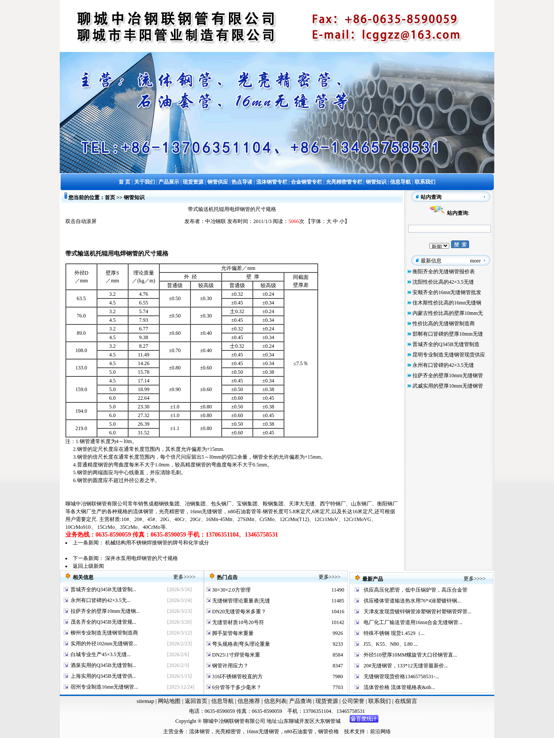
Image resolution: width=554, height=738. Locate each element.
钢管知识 (134, 197)
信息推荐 (248, 701)
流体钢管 (143, 511)
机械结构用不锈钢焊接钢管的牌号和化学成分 (157, 543)
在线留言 (406, 701)
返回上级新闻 (88, 566)
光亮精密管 (172, 511)
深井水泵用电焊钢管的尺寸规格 (141, 558)
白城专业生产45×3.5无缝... (101, 654)
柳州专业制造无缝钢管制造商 (104, 633)
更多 (178, 577)
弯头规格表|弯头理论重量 (240, 644)
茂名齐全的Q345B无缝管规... (103, 622)
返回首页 (195, 701)
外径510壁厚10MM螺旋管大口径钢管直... (410, 655)
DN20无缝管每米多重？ (238, 612)
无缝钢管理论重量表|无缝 (240, 601)
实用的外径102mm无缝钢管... (104, 644)
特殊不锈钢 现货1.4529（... (394, 633)
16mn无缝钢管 (206, 511)
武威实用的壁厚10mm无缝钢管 (447, 386)
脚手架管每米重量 (232, 633)
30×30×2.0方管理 (231, 590)
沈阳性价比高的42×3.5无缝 (443, 282)
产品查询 (301, 701)
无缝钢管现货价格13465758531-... (401, 676)
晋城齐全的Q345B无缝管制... (103, 589)
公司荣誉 (354, 701)
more (475, 261)
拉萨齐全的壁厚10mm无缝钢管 (447, 375)
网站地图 (169, 701)
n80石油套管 (242, 511)
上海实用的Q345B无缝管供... (103, 676)
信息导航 (222, 701)
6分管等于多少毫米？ (236, 687)
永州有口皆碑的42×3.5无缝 (443, 365)
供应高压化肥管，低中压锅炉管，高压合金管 (415, 590)
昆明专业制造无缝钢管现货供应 (448, 355)
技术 (349, 731)
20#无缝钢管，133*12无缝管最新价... (406, 666)
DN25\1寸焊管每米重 (235, 655)
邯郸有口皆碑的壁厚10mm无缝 (447, 334)
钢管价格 (328, 731)
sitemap (145, 701)
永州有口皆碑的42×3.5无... (101, 600)
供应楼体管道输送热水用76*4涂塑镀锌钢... (412, 601)
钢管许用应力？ (229, 666)
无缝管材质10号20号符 (237, 622)
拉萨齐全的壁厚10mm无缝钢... (105, 611)
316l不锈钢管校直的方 (237, 676)
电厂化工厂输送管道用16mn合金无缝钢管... (413, 622)
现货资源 (327, 701)
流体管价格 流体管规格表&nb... (399, 687)
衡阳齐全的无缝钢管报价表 (443, 272)
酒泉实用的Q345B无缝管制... (103, 665)
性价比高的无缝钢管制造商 (443, 323)
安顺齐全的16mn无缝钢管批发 (446, 292)
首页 (110, 197)
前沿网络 (380, 731)
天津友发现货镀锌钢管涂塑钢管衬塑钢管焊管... (417, 612)
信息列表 (275, 701)
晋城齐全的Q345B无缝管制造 (446, 344)
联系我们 (380, 701)
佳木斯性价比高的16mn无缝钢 (446, 303)
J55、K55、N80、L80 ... (391, 644)
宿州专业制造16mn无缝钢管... (104, 687)
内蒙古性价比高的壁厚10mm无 (447, 313)
